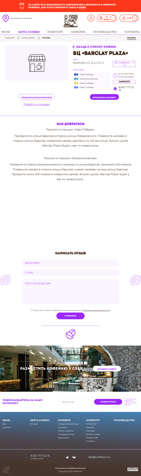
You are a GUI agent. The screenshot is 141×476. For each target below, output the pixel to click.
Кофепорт (55, 31)
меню (82, 7)
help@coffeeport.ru (99, 457)
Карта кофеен (29, 31)
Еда (4, 424)
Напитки (7, 427)
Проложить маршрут (104, 97)
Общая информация (68, 424)
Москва (131, 38)
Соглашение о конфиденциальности (70, 468)
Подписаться (108, 402)
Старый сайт (92, 438)
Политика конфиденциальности (96, 310)
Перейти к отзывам (37, 104)
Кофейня (78, 31)
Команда (90, 431)
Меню (5, 31)
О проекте (91, 424)
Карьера (90, 427)
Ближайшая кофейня (21, 18)
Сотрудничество (66, 434)
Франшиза (63, 438)
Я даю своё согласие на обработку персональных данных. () (71, 310)
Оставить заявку (106, 369)
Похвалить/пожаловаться (36, 97)
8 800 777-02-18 (40, 455)
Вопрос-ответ (93, 434)
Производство (105, 31)
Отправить (70, 316)
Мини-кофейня (65, 431)
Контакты (132, 31)
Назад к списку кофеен (96, 47)
